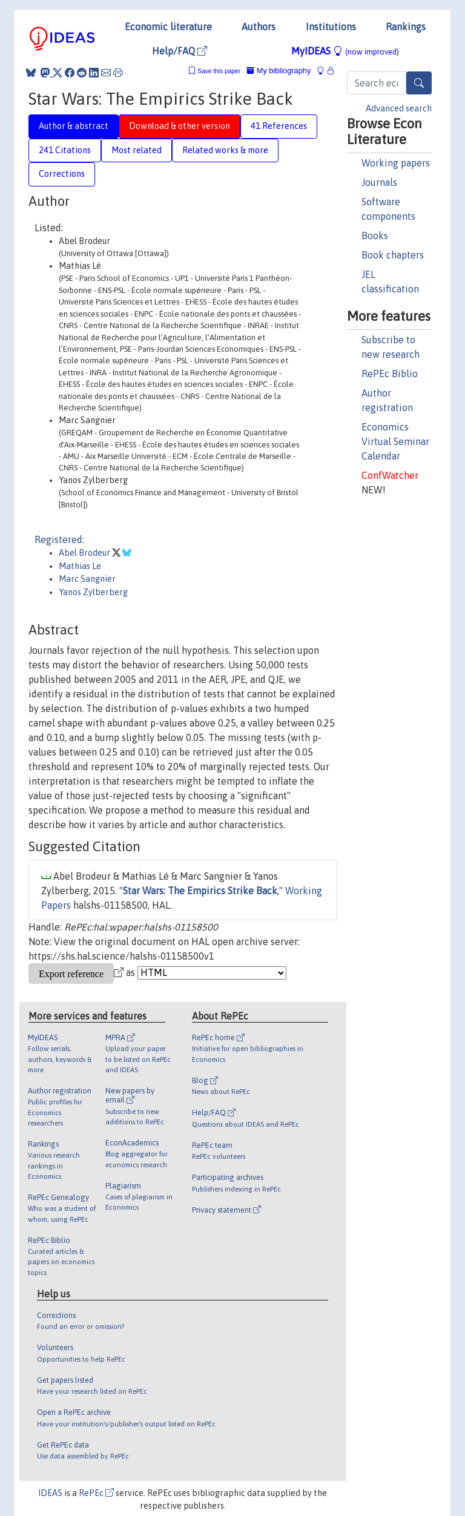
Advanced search (399, 108)
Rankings (406, 26)
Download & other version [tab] (179, 126)
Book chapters (392, 254)
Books (374, 235)
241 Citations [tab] (65, 150)
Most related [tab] (136, 150)
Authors (258, 26)
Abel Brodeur (85, 553)
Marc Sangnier (87, 579)
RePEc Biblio (389, 373)
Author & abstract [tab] (73, 126)
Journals (379, 182)
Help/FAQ (179, 50)
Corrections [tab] (62, 174)
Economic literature (168, 26)
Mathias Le (80, 566)
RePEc (96, 1493)
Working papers (395, 162)
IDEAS (50, 1493)
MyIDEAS (345, 50)
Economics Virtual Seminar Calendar (395, 441)
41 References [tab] (279, 126)
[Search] (419, 82)
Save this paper (218, 71)
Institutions (331, 26)
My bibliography (278, 70)
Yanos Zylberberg (93, 592)
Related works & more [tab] (225, 150)
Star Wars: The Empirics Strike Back (200, 890)
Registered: (59, 539)
